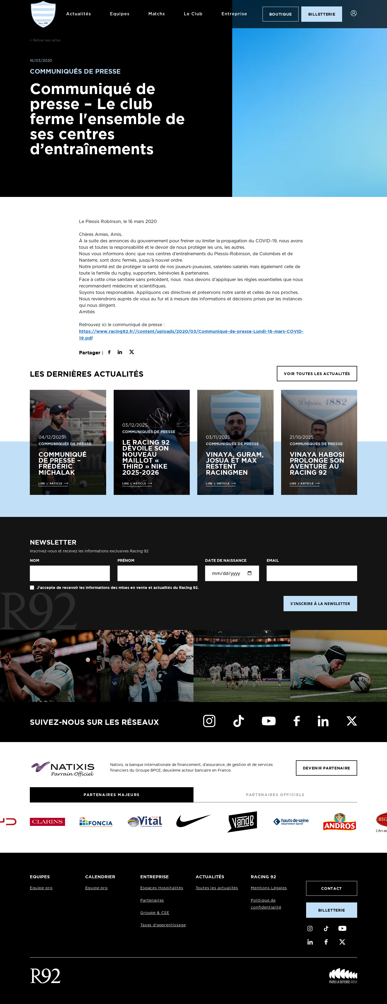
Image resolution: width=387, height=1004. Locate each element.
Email (273, 560)
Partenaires (152, 900)
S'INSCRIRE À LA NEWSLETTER (320, 603)
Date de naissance (225, 560)
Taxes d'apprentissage (163, 925)
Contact (331, 888)
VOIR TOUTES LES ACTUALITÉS (317, 373)
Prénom (125, 560)
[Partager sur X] (131, 353)
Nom (34, 560)
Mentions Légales (269, 888)
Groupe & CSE (154, 913)
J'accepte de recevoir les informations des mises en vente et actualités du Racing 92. (117, 587)
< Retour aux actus (45, 40)
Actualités (78, 14)
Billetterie (331, 910)
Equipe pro (41, 888)
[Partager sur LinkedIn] (119, 353)
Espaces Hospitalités (161, 888)
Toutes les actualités (217, 888)
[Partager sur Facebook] (109, 353)
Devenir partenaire (326, 768)
